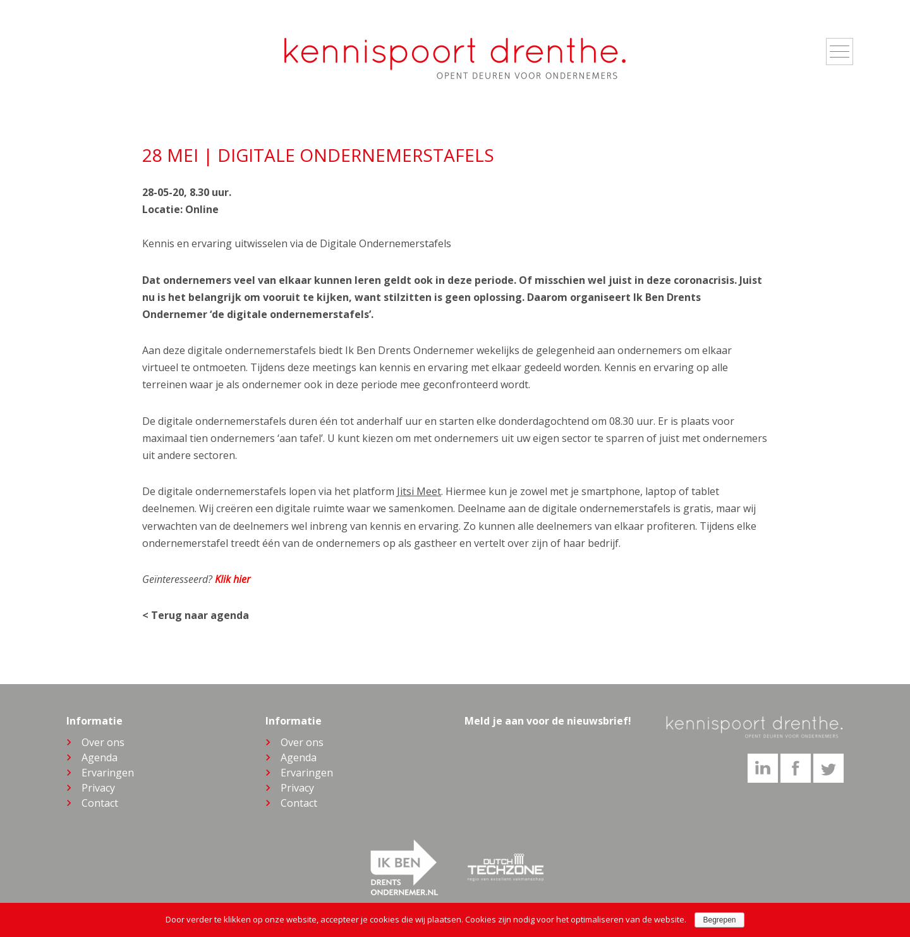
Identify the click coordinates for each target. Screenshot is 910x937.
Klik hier (232, 579)
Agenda (100, 757)
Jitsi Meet (419, 491)
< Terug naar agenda (195, 615)
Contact (100, 803)
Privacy (98, 788)
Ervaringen (108, 773)
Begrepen (719, 920)
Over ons (103, 742)
